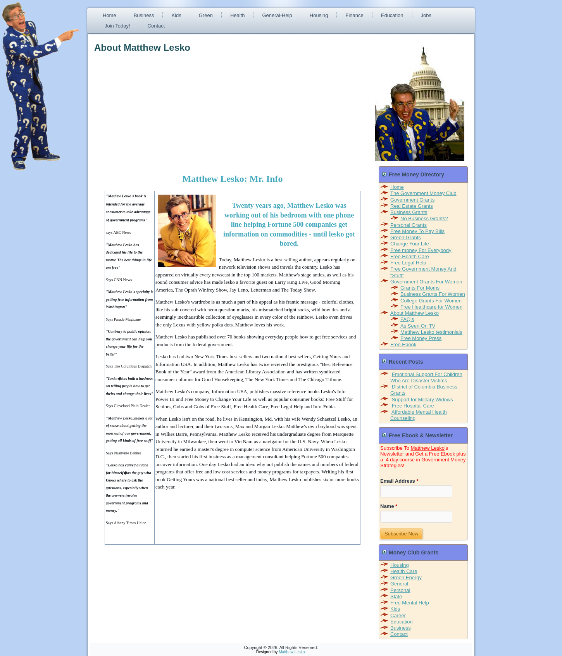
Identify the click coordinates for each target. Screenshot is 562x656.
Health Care (403, 571)
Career (398, 615)
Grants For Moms (420, 288)
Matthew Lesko (428, 448)
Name (388, 506)
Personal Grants (408, 225)
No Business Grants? (424, 218)
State (396, 596)
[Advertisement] (159, 109)
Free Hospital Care (413, 406)
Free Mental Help (409, 603)
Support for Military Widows (422, 399)
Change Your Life (409, 244)
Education (392, 15)
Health (237, 15)
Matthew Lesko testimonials (431, 332)
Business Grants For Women (432, 294)
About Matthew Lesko (414, 313)
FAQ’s (407, 319)
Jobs (426, 15)
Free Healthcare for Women (431, 307)
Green (206, 15)
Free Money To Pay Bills (417, 231)
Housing (319, 15)
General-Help (277, 15)
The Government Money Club (423, 193)
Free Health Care (409, 256)
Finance (354, 15)
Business (144, 15)
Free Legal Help (408, 263)
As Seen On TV (417, 326)
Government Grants (412, 200)
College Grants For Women (431, 301)
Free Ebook (403, 344)
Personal (400, 590)
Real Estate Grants (411, 206)
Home (109, 15)
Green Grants (405, 237)
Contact (156, 26)
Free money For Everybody (421, 250)
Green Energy (406, 577)
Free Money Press (420, 338)
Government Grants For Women (426, 282)
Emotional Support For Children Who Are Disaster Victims (426, 377)
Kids (176, 15)
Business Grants (408, 212)
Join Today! (117, 26)
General (399, 584)
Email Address (399, 481)
